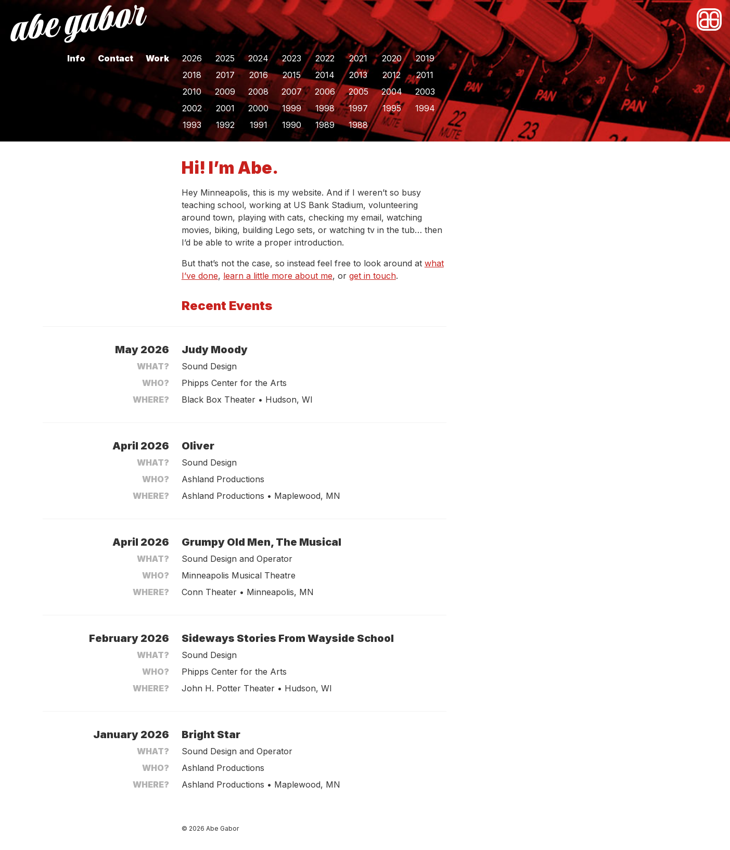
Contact (115, 58)
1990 (291, 125)
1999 (291, 108)
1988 (358, 125)
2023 (291, 58)
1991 (258, 125)
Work (157, 58)
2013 (358, 75)
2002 (192, 108)
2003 (425, 91)
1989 (325, 125)
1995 (391, 108)
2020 (392, 58)
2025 (225, 58)
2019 (425, 58)
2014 (325, 75)
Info (76, 58)
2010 (192, 91)
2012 (391, 75)
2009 (225, 91)
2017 (225, 75)
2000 (258, 108)
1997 (358, 108)
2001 (225, 108)
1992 (225, 125)
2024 (258, 58)
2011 (424, 75)
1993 (192, 125)
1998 (325, 108)
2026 (192, 58)
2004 (391, 91)
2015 (292, 75)
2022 (325, 58)
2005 (358, 91)
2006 (325, 91)
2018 (192, 75)
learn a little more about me (277, 276)
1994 (425, 108)
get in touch (372, 276)
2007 (291, 91)
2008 (258, 91)
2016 (258, 75)
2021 (358, 58)
